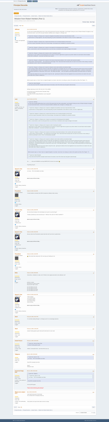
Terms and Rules (89, 420)
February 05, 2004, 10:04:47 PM (32, 316)
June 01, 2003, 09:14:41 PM (32, 29)
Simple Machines (22, 420)
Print (93, 25)
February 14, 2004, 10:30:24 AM (32, 340)
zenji (16, 99)
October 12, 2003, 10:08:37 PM (32, 168)
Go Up (15, 407)
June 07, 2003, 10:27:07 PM (32, 99)
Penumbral (18, 191)
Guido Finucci (18, 340)
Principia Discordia (20, 5)
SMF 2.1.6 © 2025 (16, 420)
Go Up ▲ (94, 420)
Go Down (16, 25)
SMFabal (17, 29)
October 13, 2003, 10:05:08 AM (32, 272)
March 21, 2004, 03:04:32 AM (32, 370)
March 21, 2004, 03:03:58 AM (32, 354)
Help (85, 420)
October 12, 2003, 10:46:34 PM (32, 231)
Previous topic (86, 21)
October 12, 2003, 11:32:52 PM (32, 253)
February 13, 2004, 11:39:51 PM (32, 328)
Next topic (92, 21)
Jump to (77, 412)
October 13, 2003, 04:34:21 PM (32, 294)
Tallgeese (17, 354)
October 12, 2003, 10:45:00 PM (32, 209)
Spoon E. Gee (18, 168)
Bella (16, 272)
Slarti (16, 316)
